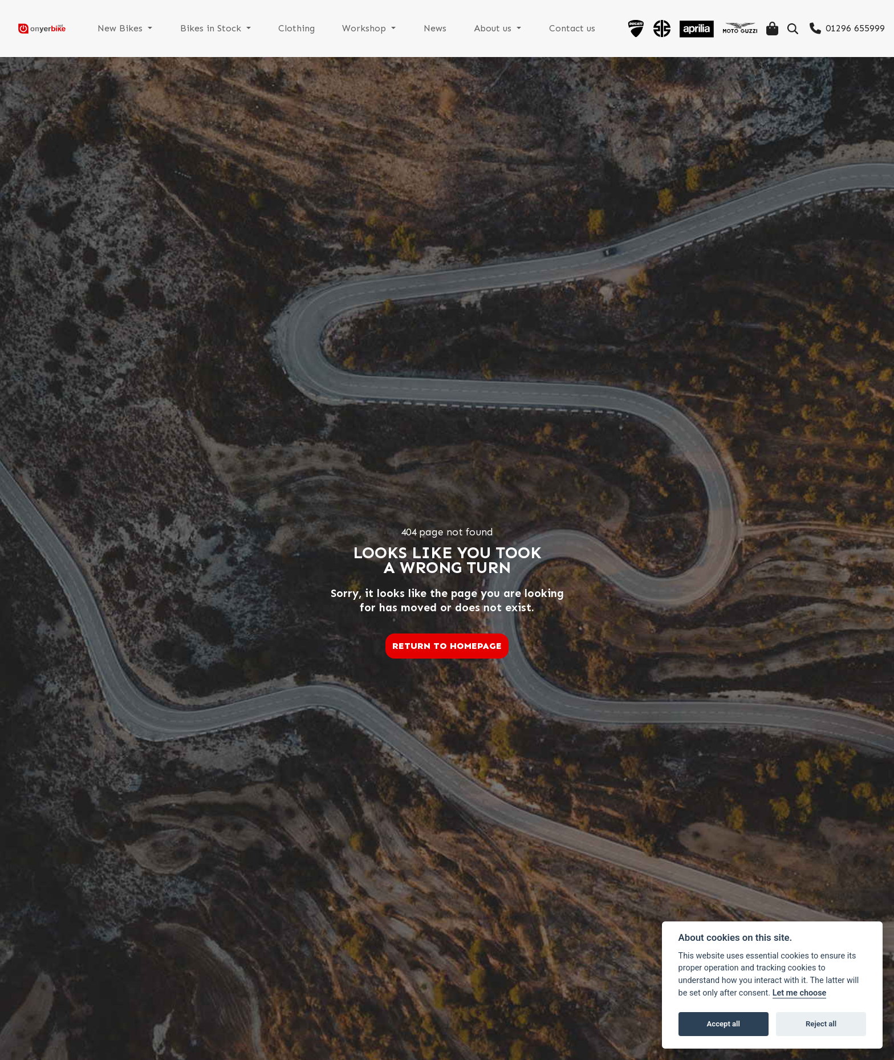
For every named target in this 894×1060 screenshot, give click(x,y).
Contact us (576, 28)
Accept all (723, 1024)
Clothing (318, 28)
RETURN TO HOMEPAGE (447, 645)
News (448, 28)
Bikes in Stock (238, 28)
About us (502, 28)
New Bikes (152, 28)
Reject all (821, 1024)
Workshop (383, 28)
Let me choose (800, 993)
